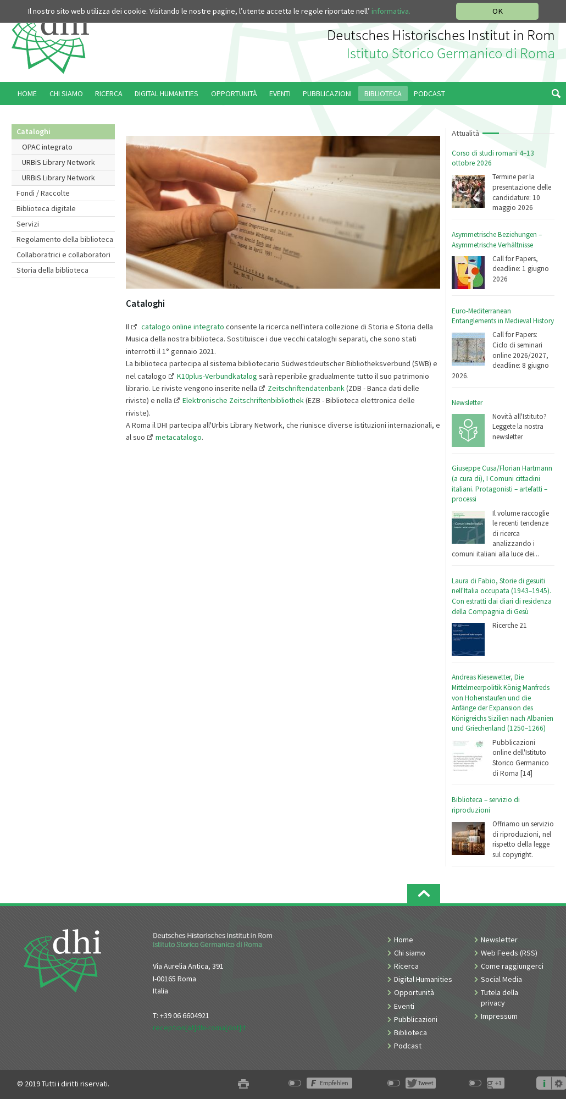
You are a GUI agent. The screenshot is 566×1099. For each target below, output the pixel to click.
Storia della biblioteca (52, 270)
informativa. (390, 11)
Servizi (27, 224)
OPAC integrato (47, 147)
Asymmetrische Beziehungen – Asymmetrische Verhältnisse (497, 240)
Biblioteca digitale (46, 208)
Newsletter (467, 402)
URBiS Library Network (58, 162)
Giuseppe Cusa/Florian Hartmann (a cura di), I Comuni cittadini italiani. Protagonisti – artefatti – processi (502, 483)
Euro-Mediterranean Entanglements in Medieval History (503, 316)
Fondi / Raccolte (43, 193)
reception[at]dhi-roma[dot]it (199, 1027)
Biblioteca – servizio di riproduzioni (486, 805)
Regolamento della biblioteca (64, 239)
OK (497, 11)
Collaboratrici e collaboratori (63, 254)
